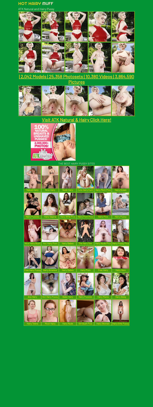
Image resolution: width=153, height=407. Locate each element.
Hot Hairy (35, 3)
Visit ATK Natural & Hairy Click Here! (76, 119)
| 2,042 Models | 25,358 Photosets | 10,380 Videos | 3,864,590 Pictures (76, 79)
